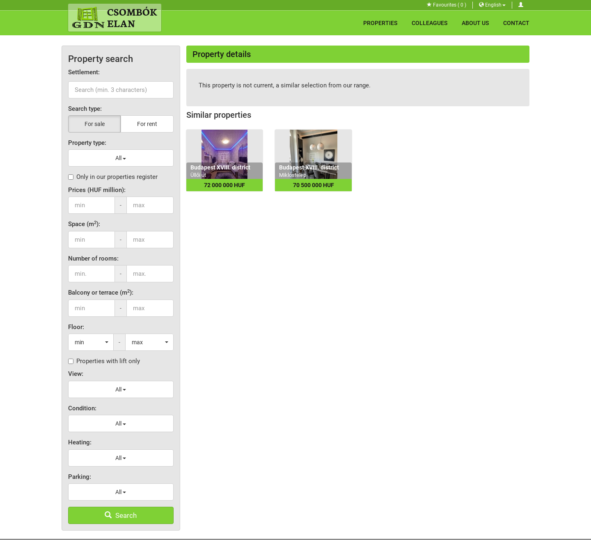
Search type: (85, 108)
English (492, 5)
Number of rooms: (93, 258)
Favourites (446, 5)
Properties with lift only (104, 361)
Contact (516, 23)
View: (75, 374)
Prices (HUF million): (97, 190)
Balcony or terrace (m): (100, 292)
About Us (475, 23)
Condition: (82, 408)
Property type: (87, 142)
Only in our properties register (113, 177)
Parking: (79, 477)
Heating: (80, 442)
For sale (95, 124)
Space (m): (84, 224)
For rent (147, 124)
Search (121, 515)
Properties (380, 23)
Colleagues (429, 23)
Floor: (76, 327)
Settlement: (84, 72)
